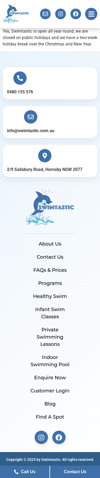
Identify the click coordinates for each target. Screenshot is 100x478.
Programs (50, 283)
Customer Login (49, 391)
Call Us (24, 471)
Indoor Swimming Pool (50, 361)
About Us (50, 244)
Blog (50, 404)
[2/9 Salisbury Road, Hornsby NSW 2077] (44, 155)
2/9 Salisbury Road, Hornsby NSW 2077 (44, 169)
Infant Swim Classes (50, 313)
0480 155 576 (20, 91)
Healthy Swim (50, 296)
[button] (91, 14)
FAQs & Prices (50, 270)
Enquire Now (50, 378)
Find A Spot (50, 417)
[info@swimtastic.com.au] (30, 117)
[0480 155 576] (20, 78)
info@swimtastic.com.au (30, 130)
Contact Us (50, 257)
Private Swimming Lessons (50, 337)
